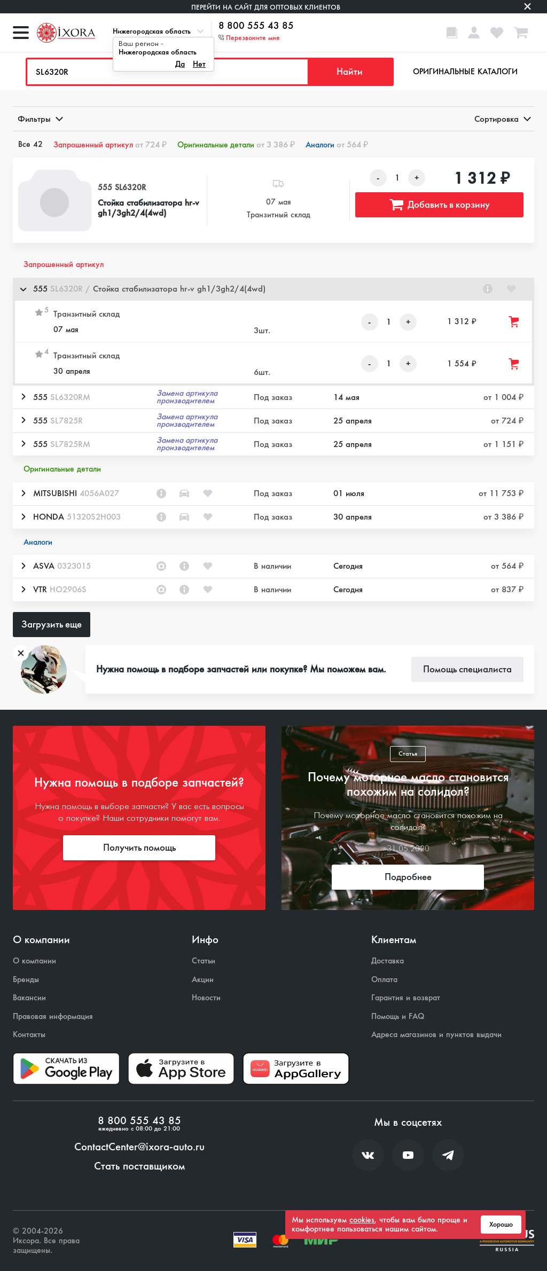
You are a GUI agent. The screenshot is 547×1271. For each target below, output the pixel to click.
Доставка (387, 961)
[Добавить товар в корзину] (514, 321)
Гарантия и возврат (405, 997)
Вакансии (29, 997)
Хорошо (501, 1224)
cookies (361, 1219)
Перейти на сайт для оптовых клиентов (265, 7)
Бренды (26, 979)
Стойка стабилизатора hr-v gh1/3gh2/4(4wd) (148, 208)
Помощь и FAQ (397, 1016)
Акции (203, 979)
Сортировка (501, 118)
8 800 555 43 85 (256, 26)
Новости (206, 997)
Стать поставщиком (139, 1166)
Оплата (384, 979)
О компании (34, 961)
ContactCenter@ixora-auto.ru (139, 1147)
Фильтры (39, 118)
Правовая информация (53, 1016)
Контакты (29, 1034)
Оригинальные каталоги (465, 71)
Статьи (203, 961)
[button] (273, 289)
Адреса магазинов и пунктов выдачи (436, 1034)
